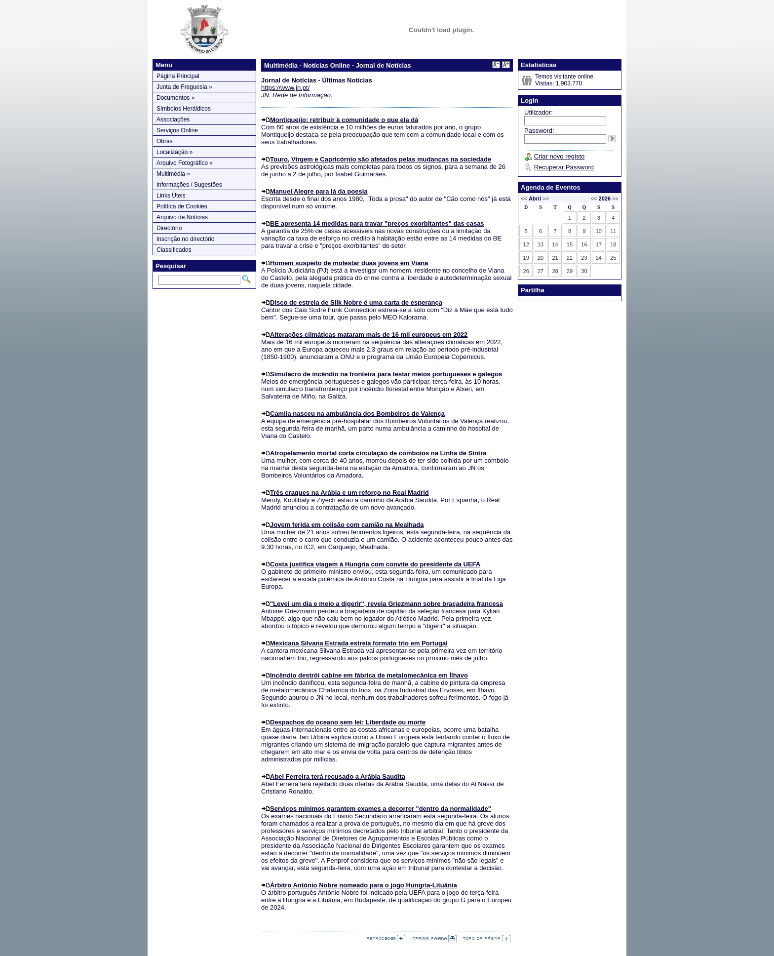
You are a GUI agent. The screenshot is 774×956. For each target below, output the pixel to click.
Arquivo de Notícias (182, 217)
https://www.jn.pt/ (285, 87)
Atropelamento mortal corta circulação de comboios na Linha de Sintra (378, 453)
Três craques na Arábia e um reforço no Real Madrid (349, 492)
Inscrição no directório (185, 239)
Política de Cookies (181, 206)
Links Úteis (171, 195)
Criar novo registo (559, 156)
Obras (164, 141)
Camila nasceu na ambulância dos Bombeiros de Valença (357, 413)
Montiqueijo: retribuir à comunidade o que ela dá (344, 119)
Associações (173, 119)
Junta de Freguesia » (184, 86)
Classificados (174, 249)
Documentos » (175, 97)
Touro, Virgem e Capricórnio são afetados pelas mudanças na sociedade (380, 159)
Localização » (174, 152)
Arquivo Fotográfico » (184, 162)
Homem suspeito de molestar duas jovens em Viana (349, 263)
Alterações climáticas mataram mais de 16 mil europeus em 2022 (368, 334)
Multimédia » (173, 173)
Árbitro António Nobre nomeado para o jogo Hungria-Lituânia (363, 885)
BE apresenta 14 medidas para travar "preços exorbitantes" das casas (377, 223)
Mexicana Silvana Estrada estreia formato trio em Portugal (359, 643)
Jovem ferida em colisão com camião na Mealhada (347, 524)
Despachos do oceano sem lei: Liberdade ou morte (348, 722)
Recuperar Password (564, 167)
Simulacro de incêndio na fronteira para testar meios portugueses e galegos (386, 374)
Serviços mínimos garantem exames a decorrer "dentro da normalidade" (380, 808)
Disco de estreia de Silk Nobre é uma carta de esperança (356, 302)
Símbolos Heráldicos (183, 108)
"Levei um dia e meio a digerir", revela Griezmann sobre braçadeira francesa (386, 603)
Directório (169, 228)
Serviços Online (177, 130)
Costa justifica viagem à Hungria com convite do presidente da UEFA (375, 564)
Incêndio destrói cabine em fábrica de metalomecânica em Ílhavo (369, 675)
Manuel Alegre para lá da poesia (318, 191)
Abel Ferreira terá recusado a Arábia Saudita (337, 776)
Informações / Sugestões (189, 184)
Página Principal (177, 76)
